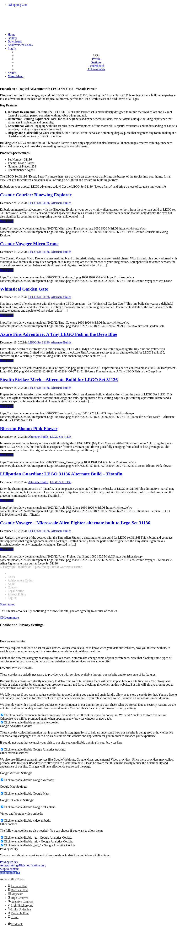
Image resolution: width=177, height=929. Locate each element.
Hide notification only (32, 865)
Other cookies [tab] (8, 824)
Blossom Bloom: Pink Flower (28, 428)
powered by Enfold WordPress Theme (58, 567)
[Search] (12, 72)
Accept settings (9, 865)
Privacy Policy (9, 862)
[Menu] (15, 76)
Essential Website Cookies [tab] (16, 668)
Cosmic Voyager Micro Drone (29, 243)
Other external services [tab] (14, 753)
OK (2, 617)
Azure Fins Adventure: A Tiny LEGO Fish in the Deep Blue (58, 334)
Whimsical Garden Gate (24, 289)
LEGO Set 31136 (39, 203)
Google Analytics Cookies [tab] (16, 726)
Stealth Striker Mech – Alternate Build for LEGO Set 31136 (59, 379)
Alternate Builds (61, 203)
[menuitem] (92, 34)
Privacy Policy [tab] (9, 848)
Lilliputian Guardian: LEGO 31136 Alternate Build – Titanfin (61, 473)
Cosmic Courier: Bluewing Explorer (36, 194)
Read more (6, 221)
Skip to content (9, 868)
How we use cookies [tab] (12, 641)
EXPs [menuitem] (96, 55)
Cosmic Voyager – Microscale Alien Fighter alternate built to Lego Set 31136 (75, 522)
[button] (10, 872)
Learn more (11, 617)
